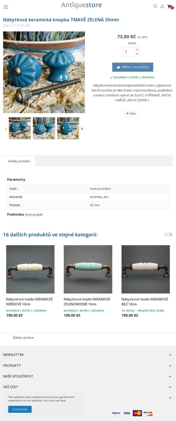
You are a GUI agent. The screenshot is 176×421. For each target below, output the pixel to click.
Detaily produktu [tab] (19, 161)
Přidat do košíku (133, 67)
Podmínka (15, 214)
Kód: (6, 25)
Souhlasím (20, 409)
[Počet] (129, 51)
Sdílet (131, 114)
